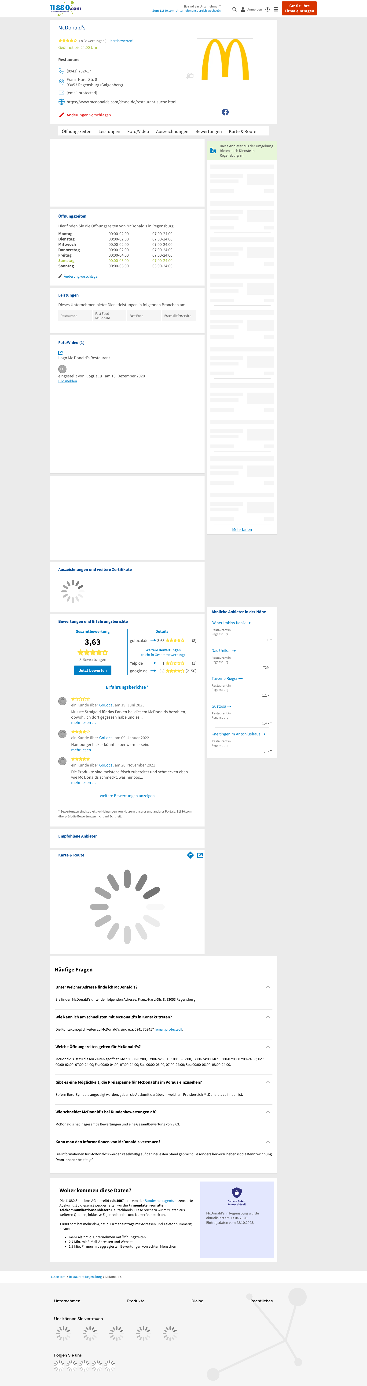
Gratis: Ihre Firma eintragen (299, 8)
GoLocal (106, 705)
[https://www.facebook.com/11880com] (59, 1366)
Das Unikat (221, 650)
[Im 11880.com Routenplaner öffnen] (190, 854)
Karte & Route (242, 131)
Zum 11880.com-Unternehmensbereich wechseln (186, 10)
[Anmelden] (253, 9)
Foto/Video (138, 131)
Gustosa (219, 706)
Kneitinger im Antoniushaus (236, 734)
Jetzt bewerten (93, 670)
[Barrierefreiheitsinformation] (269, 9)
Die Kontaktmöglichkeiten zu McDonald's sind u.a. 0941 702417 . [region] (119, 1029)
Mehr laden (242, 529)
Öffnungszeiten (77, 131)
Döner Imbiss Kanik (229, 622)
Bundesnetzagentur (160, 1200)
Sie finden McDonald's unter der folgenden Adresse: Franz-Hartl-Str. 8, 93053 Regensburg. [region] (125, 999)
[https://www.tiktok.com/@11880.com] (84, 1366)
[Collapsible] (268, 987)
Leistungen (109, 131)
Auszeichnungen (172, 131)
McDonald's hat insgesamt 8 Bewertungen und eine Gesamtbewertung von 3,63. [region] (117, 1124)
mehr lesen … (83, 722)
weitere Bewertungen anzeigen (127, 795)
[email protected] (168, 1029)
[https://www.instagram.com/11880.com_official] (72, 1366)
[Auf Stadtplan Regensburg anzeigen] (200, 854)
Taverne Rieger (225, 678)
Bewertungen (208, 131)
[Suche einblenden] (236, 9)
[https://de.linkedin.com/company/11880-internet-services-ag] (97, 1366)
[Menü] (278, 9)
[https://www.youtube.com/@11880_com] (110, 1366)
